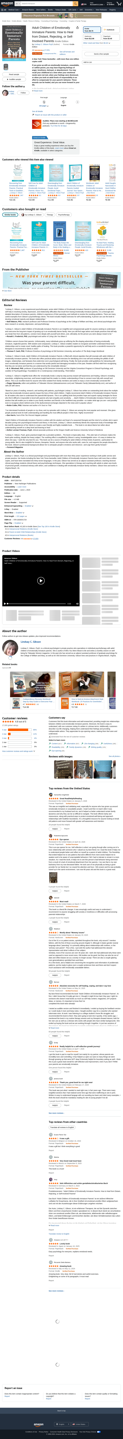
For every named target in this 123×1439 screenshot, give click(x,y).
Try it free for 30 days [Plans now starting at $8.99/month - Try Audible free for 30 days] (58, 126)
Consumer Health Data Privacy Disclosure (64, 1432)
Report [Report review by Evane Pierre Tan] (51, 1150)
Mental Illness (61, 254)
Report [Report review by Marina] (51, 1173)
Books (50, 10)
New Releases (101, 10)
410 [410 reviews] (86, 250)
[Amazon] (7, 4)
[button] (3, 9)
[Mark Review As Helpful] (55, 829)
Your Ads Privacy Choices (87, 1432)
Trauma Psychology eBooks (105, 254)
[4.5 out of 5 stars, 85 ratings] (92, 195)
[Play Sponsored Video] (32, 684)
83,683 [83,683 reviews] (66, 250)
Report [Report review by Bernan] (66, 1036)
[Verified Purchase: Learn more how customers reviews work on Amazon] (72, 803)
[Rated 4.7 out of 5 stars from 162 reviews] (39, 704)
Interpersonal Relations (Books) (21, 535)
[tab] (55, 743)
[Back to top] (61, 1413)
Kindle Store (6, 21)
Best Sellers (41, 10)
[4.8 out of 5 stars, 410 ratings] (54, 195)
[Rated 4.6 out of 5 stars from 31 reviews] (88, 704)
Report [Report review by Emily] (66, 1072)
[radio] (92, 30)
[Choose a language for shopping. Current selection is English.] (60, 1424)
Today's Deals (60, 10)
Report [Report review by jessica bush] (66, 1105)
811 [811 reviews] (43, 250)
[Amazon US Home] (38, 1425)
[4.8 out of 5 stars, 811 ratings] (35, 195)
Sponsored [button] (6, 668)
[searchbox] (47, 3)
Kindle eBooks (17, 21)
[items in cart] (119, 4)
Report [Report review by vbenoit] (66, 922)
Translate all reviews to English (62, 1127)
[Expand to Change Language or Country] (68, 1424)
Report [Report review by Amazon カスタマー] (51, 1256)
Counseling (63, 21)
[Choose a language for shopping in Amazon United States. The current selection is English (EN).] (83, 4)
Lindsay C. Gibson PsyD (43, 44)
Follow (23, 93)
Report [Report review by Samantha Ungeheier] (66, 829)
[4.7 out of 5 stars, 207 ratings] (73, 195)
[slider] (37, 603)
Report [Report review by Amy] (51, 1230)
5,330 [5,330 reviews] (109, 250)
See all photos (114, 756)
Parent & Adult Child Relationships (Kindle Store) (27, 532)
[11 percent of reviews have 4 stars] (19, 734)
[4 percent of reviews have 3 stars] (19, 738)
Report (7, 1396)
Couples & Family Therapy (77, 21)
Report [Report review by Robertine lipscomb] (66, 891)
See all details (37, 111)
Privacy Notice (43, 1432)
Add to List (88, 62)
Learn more (59, 148)
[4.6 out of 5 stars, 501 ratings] (111, 195)
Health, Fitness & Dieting (31, 21)
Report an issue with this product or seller (49, 115)
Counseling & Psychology (49, 21)
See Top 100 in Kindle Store (48, 526)
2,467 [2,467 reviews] (22, 250)
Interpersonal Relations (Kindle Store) (23, 529)
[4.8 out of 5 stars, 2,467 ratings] (16, 195)
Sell (81, 10)
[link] (18, 187)
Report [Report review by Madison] (66, 975)
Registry (112, 10)
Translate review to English (59, 1234)
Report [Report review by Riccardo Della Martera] (51, 1281)
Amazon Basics (28, 10)
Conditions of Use (31, 1432)
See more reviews (56, 1113)
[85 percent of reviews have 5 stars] (19, 730)
